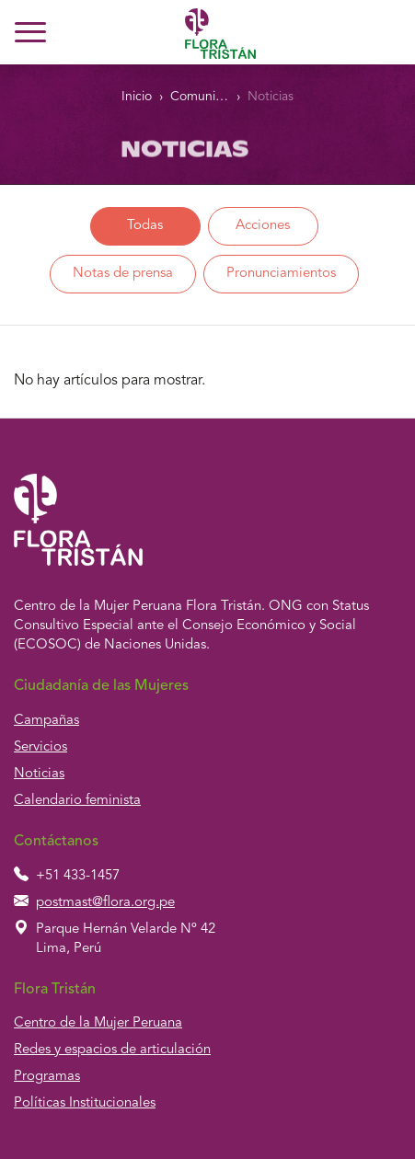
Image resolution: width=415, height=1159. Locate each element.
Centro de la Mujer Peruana (98, 1023)
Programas (47, 1077)
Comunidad (199, 96)
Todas (145, 226)
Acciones (263, 226)
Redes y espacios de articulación (112, 1050)
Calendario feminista (77, 801)
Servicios (40, 747)
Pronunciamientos (281, 274)
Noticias (271, 96)
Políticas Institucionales (85, 1103)
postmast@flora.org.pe (105, 903)
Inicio (136, 96)
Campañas (46, 721)
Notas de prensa (123, 274)
